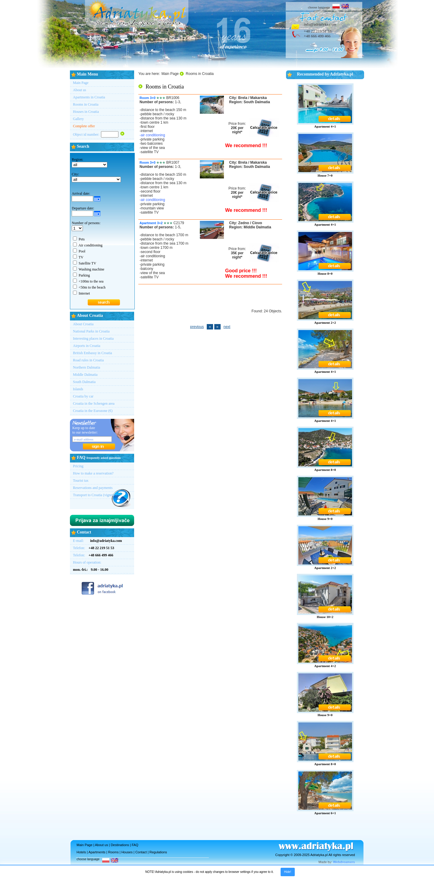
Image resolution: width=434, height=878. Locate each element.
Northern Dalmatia (86, 367)
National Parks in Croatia (91, 331)
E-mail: (97, 541)
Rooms (113, 852)
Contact (141, 852)
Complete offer (84, 126)
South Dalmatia (84, 382)
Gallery (78, 119)
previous (197, 327)
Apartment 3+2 (151, 223)
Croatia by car (83, 396)
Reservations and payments (92, 488)
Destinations (120, 845)
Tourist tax (81, 480)
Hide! (287, 871)
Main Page (81, 83)
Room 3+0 (148, 98)
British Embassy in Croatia (92, 353)
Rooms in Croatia (86, 104)
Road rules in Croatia (88, 360)
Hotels (81, 852)
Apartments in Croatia (89, 97)
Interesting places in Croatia (93, 338)
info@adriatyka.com (320, 24)
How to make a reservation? (93, 473)
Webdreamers (344, 862)
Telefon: (93, 548)
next (227, 327)
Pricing (78, 466)
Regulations (158, 852)
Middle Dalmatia (85, 375)
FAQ (135, 845)
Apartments (97, 852)
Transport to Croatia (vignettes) (95, 495)
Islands (78, 389)
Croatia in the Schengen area (94, 403)
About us (79, 90)
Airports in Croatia (86, 346)
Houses (127, 852)
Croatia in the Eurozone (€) (92, 411)
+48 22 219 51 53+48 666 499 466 (318, 33)
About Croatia (83, 324)
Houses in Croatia (86, 112)
